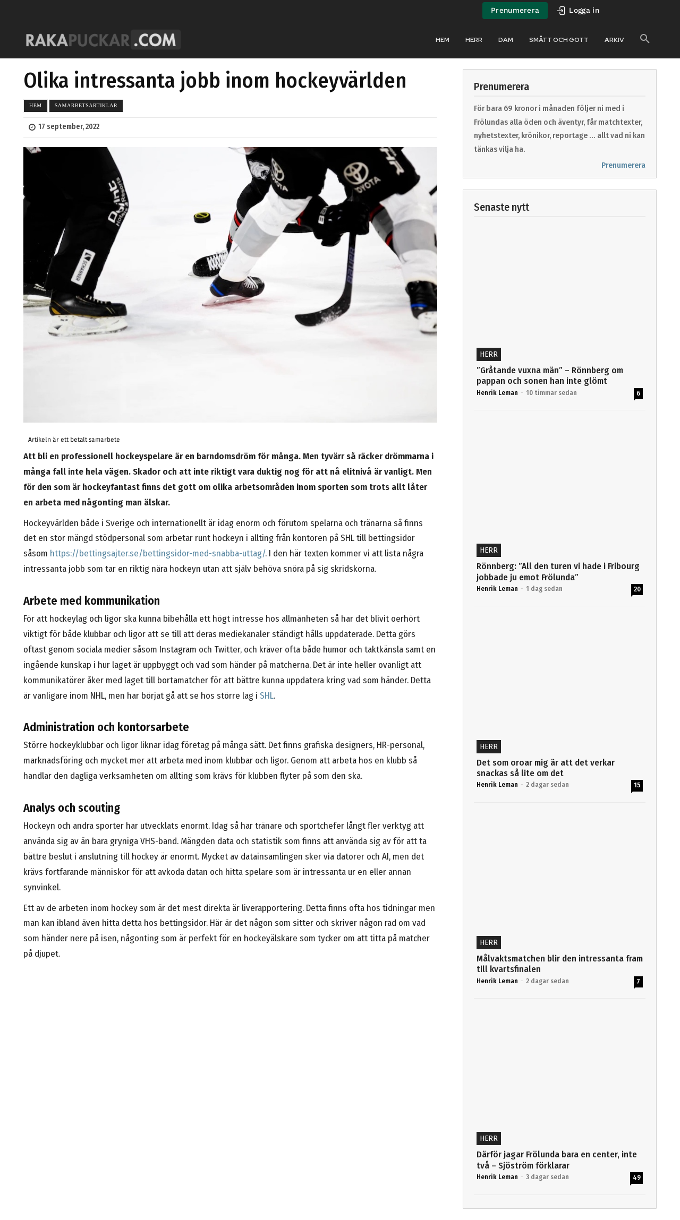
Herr (489, 354)
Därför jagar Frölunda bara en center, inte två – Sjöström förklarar (557, 1160)
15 (637, 785)
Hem (35, 105)
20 (637, 589)
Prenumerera (623, 165)
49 (637, 1177)
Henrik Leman (497, 393)
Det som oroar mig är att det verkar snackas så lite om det (546, 768)
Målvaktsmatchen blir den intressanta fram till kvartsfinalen (560, 964)
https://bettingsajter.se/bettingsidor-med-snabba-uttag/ (157, 553)
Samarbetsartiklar (86, 105)
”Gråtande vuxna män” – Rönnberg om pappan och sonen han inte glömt (550, 375)
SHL (267, 695)
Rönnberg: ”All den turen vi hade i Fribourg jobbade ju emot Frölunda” (558, 571)
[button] (645, 39)
